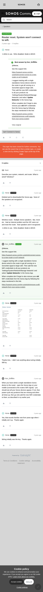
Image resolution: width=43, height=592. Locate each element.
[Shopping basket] (39, 5)
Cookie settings (24, 461)
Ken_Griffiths (9, 244)
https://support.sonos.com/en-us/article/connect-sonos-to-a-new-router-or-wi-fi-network (24, 74)
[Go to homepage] (17, 14)
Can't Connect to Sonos (11, 132)
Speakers (6, 26)
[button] (2, 14)
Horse (7, 50)
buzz (7, 170)
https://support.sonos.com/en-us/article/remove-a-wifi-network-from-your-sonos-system (23, 116)
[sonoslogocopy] (21, 4)
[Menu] (4, 5)
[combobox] (21, 19)
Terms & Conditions (10, 461)
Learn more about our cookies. (24, 577)
